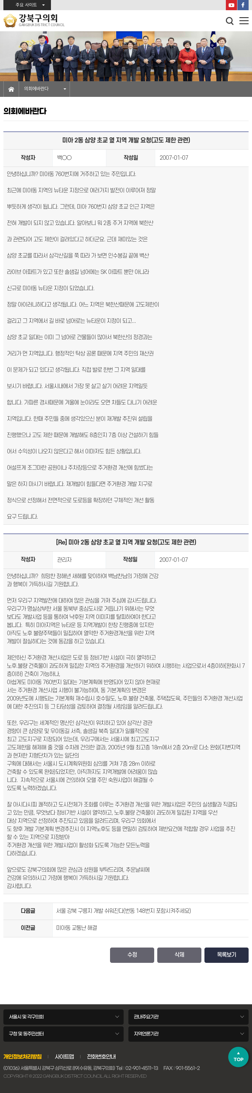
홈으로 (11, 89)
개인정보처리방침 (22, 1056)
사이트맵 (64, 1056)
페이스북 (243, 5)
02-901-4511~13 (141, 1068)
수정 (132, 955)
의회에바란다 (36, 89)
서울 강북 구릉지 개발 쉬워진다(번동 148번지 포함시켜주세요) (123, 911)
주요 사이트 (26, 5)
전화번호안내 (101, 1056)
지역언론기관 (146, 1033)
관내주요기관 (146, 1016)
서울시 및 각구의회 (26, 1016)
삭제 (179, 955)
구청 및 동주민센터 (26, 1033)
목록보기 (226, 955)
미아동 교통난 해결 (76, 928)
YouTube (231, 5)
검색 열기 (230, 21)
